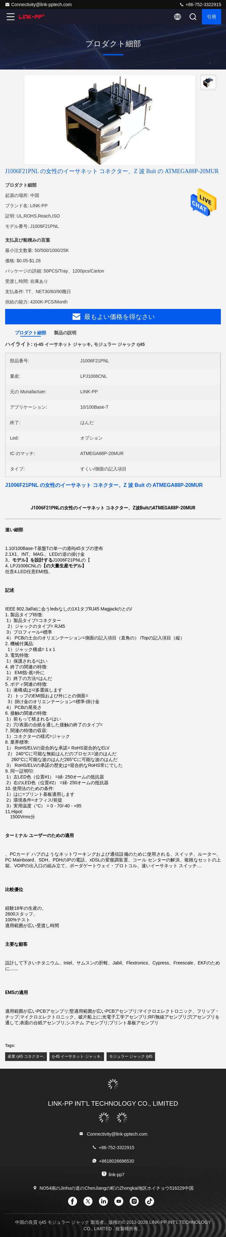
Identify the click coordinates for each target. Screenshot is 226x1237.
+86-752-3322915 (200, 4)
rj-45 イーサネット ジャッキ (76, 1056)
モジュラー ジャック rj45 (130, 1056)
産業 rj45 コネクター (25, 1056)
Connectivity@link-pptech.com (38, 4)
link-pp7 (112, 1174)
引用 (211, 16)
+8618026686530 (113, 1161)
